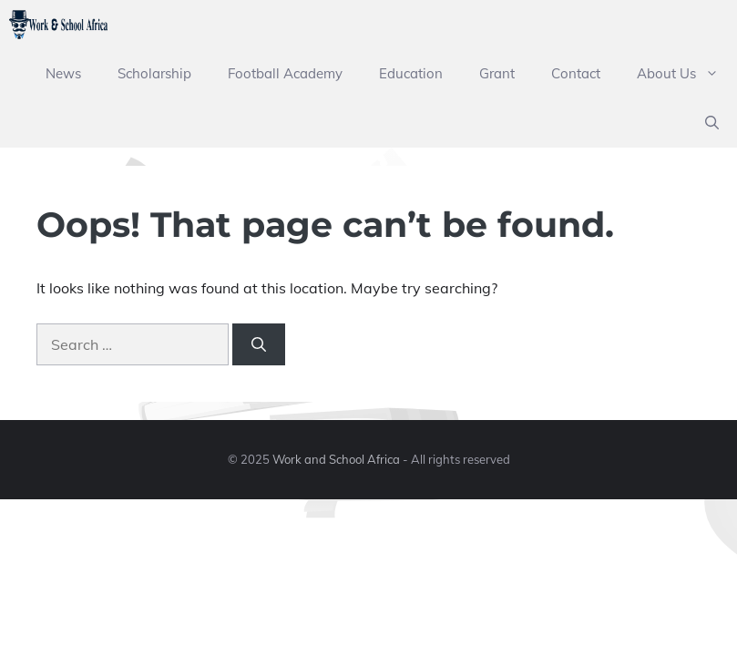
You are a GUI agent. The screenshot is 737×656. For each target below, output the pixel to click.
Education (411, 73)
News (63, 73)
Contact (575, 73)
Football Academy (285, 73)
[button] (712, 123)
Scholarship (154, 73)
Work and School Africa (336, 459)
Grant (497, 73)
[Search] (258, 344)
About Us (687, 73)
